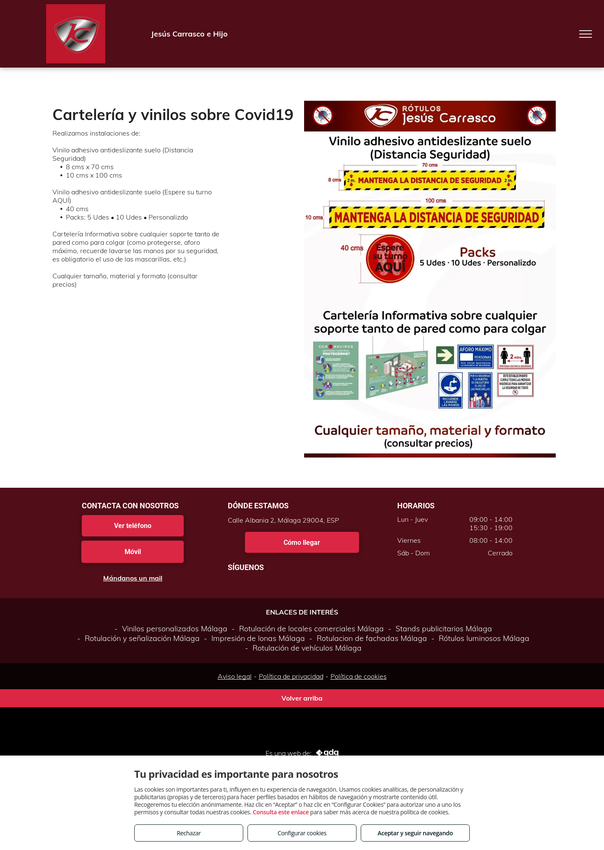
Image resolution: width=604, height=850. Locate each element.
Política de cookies (359, 676)
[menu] (585, 34)
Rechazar (188, 833)
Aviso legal (235, 676)
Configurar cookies (302, 833)
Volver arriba (302, 698)
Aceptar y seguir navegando (415, 833)
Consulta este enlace (281, 812)
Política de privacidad (291, 676)
